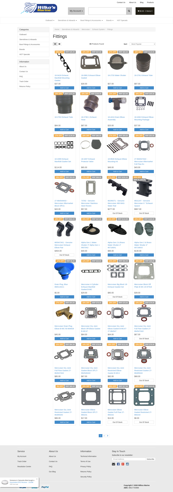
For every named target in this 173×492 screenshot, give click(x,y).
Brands (109, 20)
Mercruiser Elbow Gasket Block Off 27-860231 (89, 412)
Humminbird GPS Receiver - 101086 (21, 482)
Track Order (23, 81)
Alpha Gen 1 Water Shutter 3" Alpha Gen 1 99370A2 (90, 245)
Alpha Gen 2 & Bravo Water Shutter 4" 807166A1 (116, 245)
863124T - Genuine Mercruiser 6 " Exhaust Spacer (143, 203)
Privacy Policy (85, 466)
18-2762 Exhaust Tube (64, 117)
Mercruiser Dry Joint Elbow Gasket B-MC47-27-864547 (117, 328)
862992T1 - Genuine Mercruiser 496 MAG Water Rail (116, 203)
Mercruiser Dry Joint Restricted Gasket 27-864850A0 (143, 370)
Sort (125, 44)
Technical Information (88, 456)
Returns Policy (24, 86)
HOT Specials (122, 20)
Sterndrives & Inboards (67, 20)
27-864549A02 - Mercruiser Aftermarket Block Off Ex (64, 203)
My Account (76, 11)
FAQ (21, 76)
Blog (141, 2)
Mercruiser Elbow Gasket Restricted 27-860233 (143, 412)
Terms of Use (85, 461)
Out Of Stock (117, 213)
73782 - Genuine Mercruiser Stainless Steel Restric (89, 203)
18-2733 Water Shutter (117, 75)
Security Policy (86, 477)
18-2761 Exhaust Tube (143, 75)
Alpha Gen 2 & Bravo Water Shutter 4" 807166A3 (142, 245)
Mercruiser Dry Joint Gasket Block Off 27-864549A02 (89, 370)
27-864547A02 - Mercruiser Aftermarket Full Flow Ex (143, 161)
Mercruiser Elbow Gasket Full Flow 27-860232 (116, 412)
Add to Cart (64, 88)
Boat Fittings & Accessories (91, 20)
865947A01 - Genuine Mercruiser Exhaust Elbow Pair (63, 245)
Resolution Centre (24, 466)
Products (150, 2)
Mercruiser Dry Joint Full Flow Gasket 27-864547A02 (142, 328)
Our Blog (52, 472)
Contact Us (121, 2)
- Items (145, 11)
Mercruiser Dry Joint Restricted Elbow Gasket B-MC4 (116, 370)
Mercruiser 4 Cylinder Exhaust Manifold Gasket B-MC (89, 286)
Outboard (50, 20)
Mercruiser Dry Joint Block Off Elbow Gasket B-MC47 (90, 328)
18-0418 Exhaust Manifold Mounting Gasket (62, 77)
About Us (132, 2)
